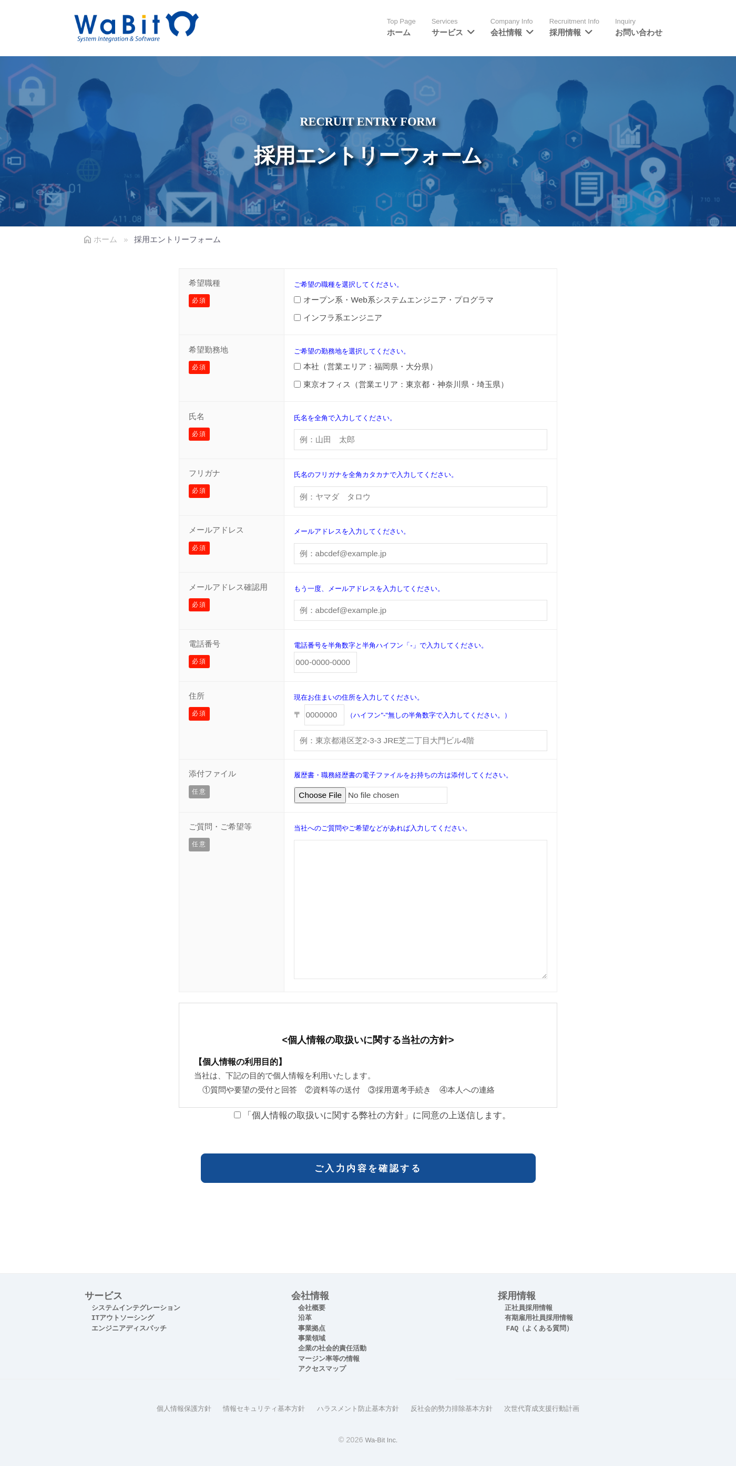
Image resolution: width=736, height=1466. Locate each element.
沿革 (305, 1318)
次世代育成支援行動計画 (553, 1408)
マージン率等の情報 (329, 1359)
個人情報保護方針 (171, 1408)
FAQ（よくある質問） (539, 1329)
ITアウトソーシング (123, 1318)
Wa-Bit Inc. (381, 1439)
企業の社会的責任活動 (332, 1349)
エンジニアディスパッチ (129, 1329)
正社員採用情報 (529, 1308)
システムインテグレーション (135, 1308)
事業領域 (311, 1339)
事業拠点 (311, 1329)
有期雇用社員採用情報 (539, 1318)
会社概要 (311, 1308)
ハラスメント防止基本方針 (357, 1408)
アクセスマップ (322, 1369)
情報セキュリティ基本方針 (257, 1408)
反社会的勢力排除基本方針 (457, 1408)
